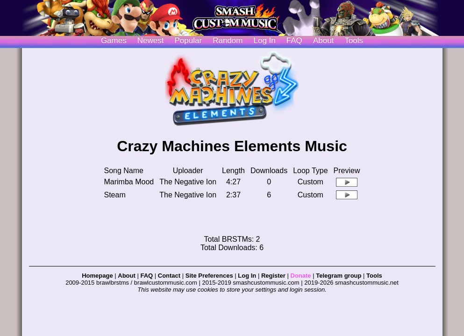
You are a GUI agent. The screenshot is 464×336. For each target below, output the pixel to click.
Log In (247, 275)
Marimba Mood (129, 182)
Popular (188, 40)
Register (273, 275)
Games (114, 40)
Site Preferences (209, 275)
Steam (115, 195)
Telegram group (338, 275)
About (323, 40)
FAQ (294, 40)
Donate (301, 275)
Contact (169, 275)
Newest (150, 40)
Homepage (97, 275)
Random (228, 40)
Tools (353, 40)
